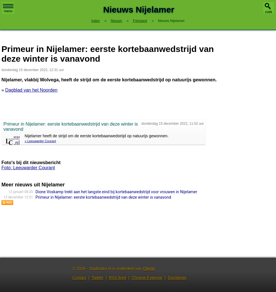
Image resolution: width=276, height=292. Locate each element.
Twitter (97, 277)
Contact (79, 277)
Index (95, 21)
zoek (268, 12)
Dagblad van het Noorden (31, 90)
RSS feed (117, 277)
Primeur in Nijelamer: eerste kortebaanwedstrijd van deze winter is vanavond (103, 197)
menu (8, 8)
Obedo (149, 268)
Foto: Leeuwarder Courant (28, 167)
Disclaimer (177, 277)
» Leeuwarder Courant (40, 141)
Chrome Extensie (146, 277)
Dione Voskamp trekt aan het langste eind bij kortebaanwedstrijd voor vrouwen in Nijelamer (116, 192)
